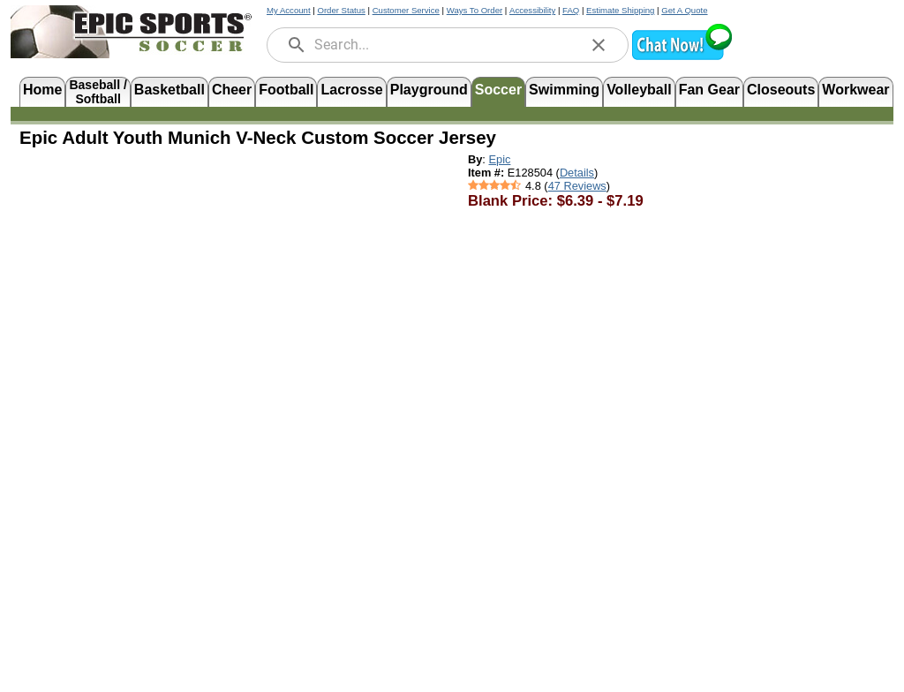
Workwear (855, 89)
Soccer (498, 89)
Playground (429, 89)
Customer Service (406, 10)
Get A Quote (684, 10)
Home (42, 89)
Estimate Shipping (620, 10)
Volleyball (639, 89)
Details (577, 172)
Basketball (169, 89)
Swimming (564, 89)
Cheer (232, 89)
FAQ (570, 10)
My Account (289, 10)
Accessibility (532, 10)
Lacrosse (351, 89)
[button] (681, 58)
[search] (296, 45)
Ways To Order (474, 10)
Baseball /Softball (97, 90)
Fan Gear (709, 89)
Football (286, 89)
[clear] (598, 45)
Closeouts (781, 89)
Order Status (341, 10)
